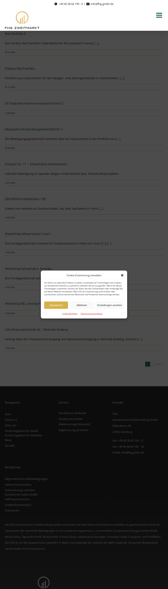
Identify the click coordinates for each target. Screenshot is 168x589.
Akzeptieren (56, 305)
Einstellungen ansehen (109, 305)
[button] (122, 275)
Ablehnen (81, 305)
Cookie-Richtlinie (69, 313)
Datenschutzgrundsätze (92, 313)
